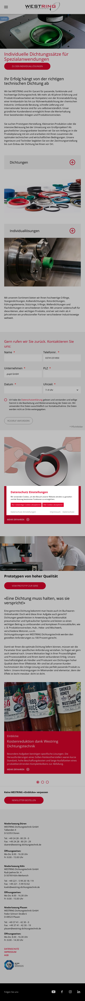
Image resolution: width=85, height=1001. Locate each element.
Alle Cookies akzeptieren (53, 505)
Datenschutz (68, 512)
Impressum (55, 512)
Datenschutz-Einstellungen (23, 512)
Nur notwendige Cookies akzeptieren (26, 505)
